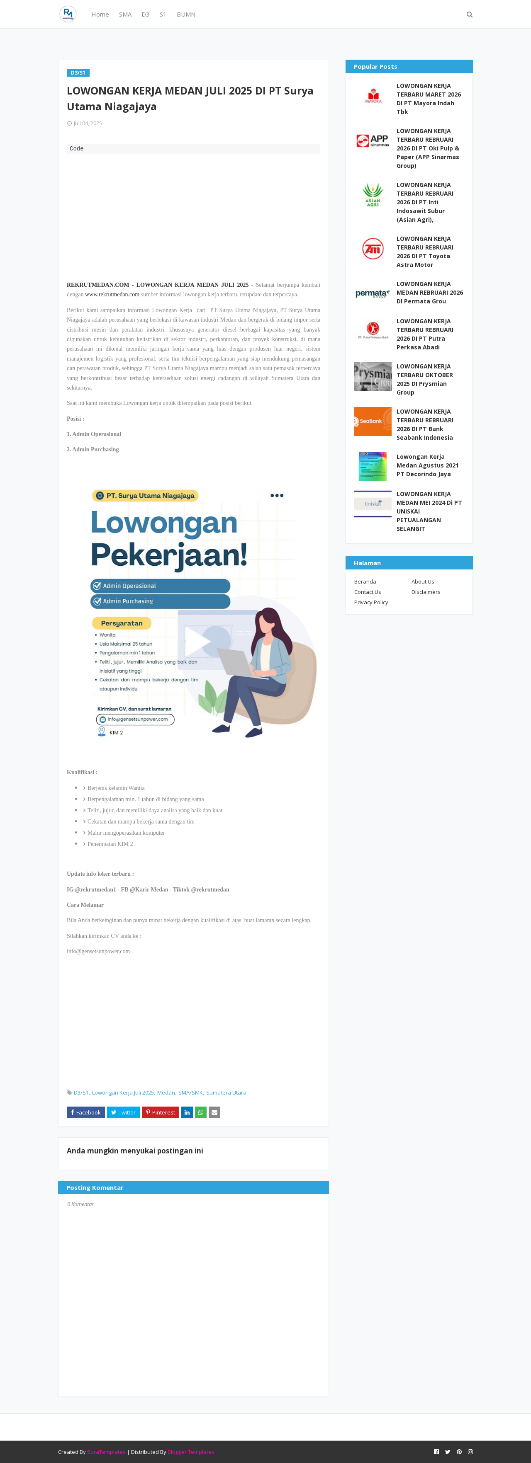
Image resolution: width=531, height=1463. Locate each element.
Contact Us (367, 592)
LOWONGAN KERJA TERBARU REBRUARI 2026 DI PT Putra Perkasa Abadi (425, 334)
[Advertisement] (193, 216)
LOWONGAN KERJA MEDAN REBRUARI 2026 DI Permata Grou (430, 292)
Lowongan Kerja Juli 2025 (123, 1092)
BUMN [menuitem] (186, 14)
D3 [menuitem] (145, 14)
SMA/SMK (190, 1092)
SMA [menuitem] (125, 14)
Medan (166, 1092)
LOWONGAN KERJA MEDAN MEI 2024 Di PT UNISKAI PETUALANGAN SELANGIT (429, 511)
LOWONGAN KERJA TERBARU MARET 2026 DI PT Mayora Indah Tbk (429, 99)
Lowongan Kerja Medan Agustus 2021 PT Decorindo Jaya (428, 465)
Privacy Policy (371, 602)
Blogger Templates (191, 1452)
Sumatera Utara (226, 1092)
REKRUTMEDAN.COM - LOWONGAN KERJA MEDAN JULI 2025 (158, 285)
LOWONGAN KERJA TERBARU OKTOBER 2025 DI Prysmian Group (425, 379)
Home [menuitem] (100, 14)
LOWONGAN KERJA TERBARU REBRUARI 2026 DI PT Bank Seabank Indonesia (425, 424)
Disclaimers (426, 592)
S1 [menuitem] (163, 14)
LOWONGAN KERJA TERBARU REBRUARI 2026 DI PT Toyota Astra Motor (425, 252)
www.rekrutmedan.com (112, 294)
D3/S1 (81, 1092)
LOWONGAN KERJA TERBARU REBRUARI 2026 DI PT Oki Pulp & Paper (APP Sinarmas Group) (428, 148)
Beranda (365, 581)
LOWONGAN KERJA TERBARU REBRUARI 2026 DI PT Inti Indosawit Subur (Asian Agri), (425, 202)
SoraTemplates (106, 1452)
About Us (423, 581)
